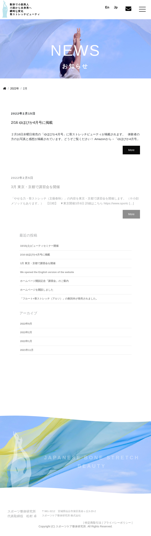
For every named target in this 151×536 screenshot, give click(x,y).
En (107, 7)
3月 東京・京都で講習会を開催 (35, 190)
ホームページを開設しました (36, 293)
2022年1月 (26, 344)
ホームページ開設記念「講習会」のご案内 (44, 284)
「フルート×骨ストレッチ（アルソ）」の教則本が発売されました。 (59, 301)
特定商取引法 (93, 525)
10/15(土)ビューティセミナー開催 (39, 249)
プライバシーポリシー (117, 525)
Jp (116, 7)
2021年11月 (26, 353)
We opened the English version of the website (47, 275)
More (131, 150)
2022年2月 (26, 335)
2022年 (14, 88)
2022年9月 (26, 327)
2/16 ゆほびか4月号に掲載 (32, 123)
